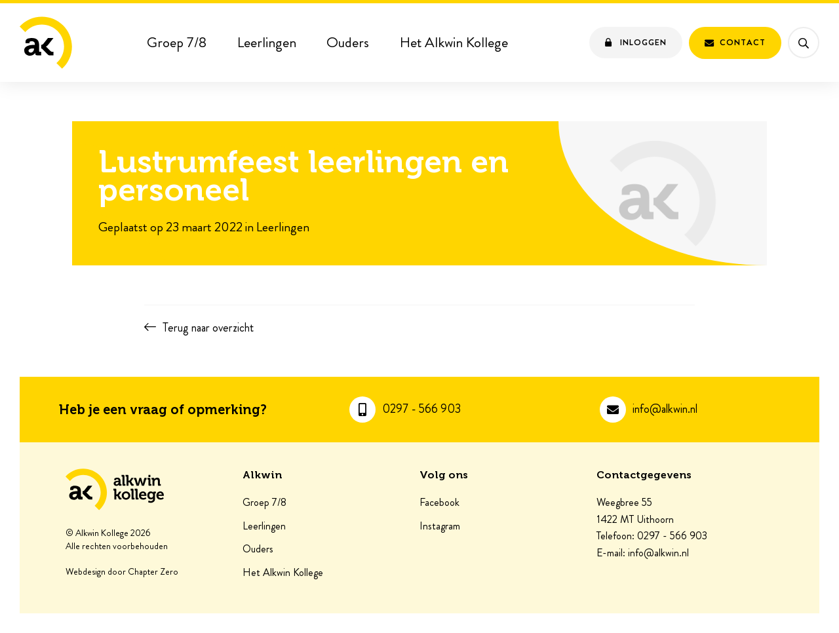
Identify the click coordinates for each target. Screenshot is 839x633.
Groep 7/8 (176, 42)
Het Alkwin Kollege (454, 42)
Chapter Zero (153, 572)
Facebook (439, 502)
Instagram (440, 526)
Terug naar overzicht (208, 327)
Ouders (347, 42)
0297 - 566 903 (421, 409)
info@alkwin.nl (665, 409)
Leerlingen (266, 42)
